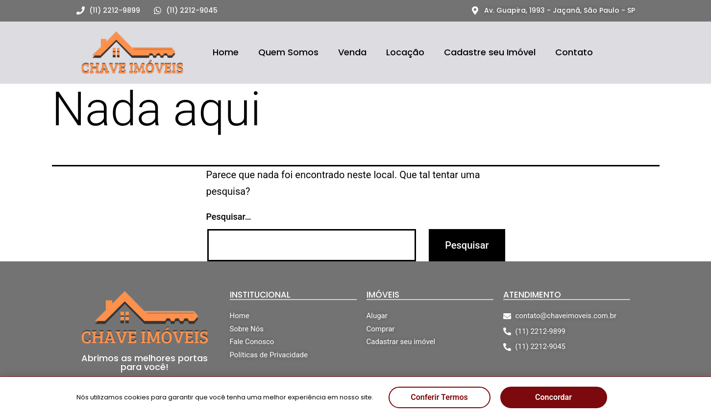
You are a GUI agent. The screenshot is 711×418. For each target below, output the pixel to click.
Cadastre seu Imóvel (490, 52)
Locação (405, 52)
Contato (574, 52)
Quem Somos (288, 52)
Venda (352, 52)
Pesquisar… (228, 216)
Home (226, 52)
